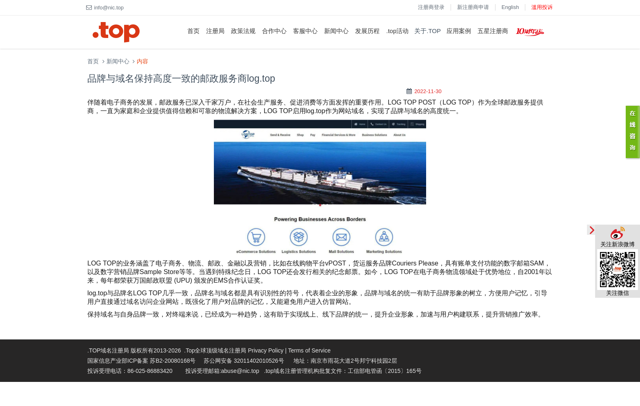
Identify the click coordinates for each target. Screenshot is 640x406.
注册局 (215, 30)
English (510, 7)
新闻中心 (336, 30)
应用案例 (459, 30)
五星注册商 (493, 30)
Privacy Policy (265, 350)
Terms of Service (309, 350)
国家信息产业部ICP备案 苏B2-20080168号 (141, 360)
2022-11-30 (428, 91)
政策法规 (243, 30)
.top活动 (397, 30)
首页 (193, 30)
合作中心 (274, 30)
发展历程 (367, 30)
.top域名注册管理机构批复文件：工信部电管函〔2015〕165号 (343, 371)
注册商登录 (431, 7)
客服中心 (305, 30)
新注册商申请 (473, 7)
